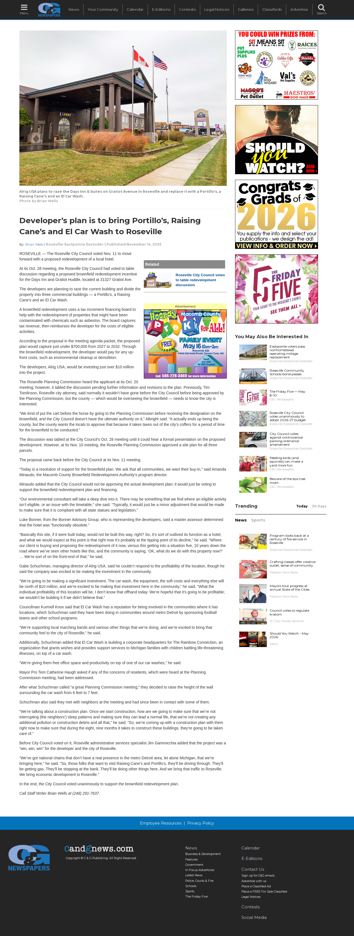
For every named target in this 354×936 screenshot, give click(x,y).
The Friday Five (196, 896)
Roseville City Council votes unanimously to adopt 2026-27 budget (288, 416)
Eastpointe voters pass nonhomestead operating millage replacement (287, 351)
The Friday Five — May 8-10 (287, 393)
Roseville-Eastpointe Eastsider (75, 244)
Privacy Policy (200, 823)
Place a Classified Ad (256, 886)
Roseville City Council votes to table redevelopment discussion (200, 280)
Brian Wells (34, 244)
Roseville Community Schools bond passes (287, 372)
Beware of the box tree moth (287, 480)
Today (302, 506)
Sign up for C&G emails (258, 875)
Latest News (193, 875)
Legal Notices (216, 9)
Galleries (246, 9)
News (74, 9)
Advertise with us (253, 881)
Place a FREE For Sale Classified (264, 891)
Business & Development (203, 854)
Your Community (103, 9)
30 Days (319, 506)
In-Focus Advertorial (199, 870)
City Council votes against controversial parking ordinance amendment (286, 439)
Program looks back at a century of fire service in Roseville (289, 539)
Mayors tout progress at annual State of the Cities (289, 587)
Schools (190, 886)
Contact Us (252, 869)
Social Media (254, 917)
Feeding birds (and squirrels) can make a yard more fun (286, 461)
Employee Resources (160, 823)
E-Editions (161, 9)
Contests (187, 9)
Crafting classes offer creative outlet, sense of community (293, 563)
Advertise (299, 9)
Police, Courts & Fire (199, 881)
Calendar (135, 9)
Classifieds (272, 9)
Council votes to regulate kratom (289, 612)
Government (194, 865)
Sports (258, 520)
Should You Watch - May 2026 (289, 635)
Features (191, 859)
